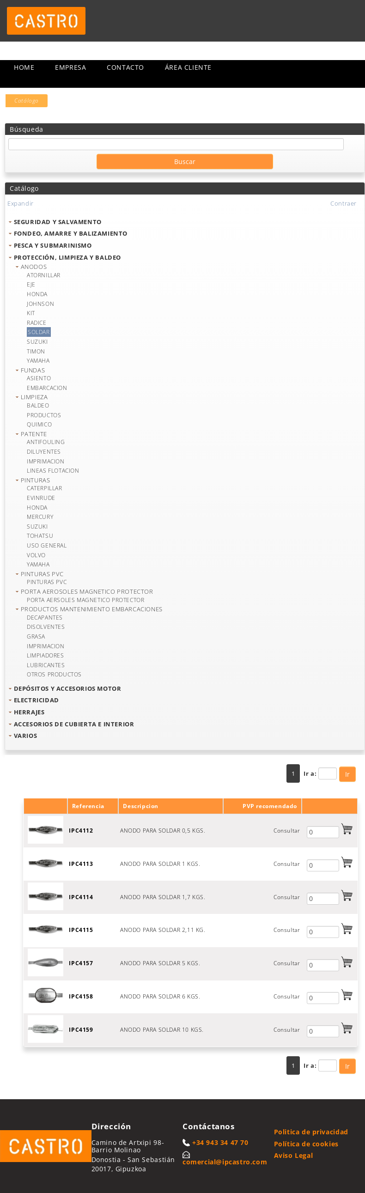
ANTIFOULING (46, 442)
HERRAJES (29, 712)
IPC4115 (81, 930)
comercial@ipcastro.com (224, 1161)
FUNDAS (33, 370)
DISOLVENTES (46, 627)
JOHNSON (40, 304)
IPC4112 (81, 830)
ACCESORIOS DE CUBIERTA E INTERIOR (74, 724)
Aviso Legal (293, 1155)
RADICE (37, 323)
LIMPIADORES (45, 655)
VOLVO (36, 555)
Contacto (125, 67)
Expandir (20, 203)
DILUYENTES (44, 452)
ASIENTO (39, 378)
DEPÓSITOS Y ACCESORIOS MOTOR (68, 688)
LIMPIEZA (34, 397)
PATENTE (34, 434)
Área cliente (188, 67)
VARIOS (25, 735)
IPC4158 (81, 996)
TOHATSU (40, 536)
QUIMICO (39, 424)
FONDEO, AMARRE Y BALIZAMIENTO (71, 233)
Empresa (70, 67)
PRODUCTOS (44, 415)
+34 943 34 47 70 (220, 1142)
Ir (347, 774)
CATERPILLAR (44, 488)
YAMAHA (38, 361)
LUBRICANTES (46, 665)
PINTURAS (35, 480)
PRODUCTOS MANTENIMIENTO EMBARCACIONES (92, 609)
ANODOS (34, 266)
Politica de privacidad (311, 1131)
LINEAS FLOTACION (53, 471)
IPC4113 (81, 864)
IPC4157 (81, 963)
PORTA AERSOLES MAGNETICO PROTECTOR (85, 600)
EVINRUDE (41, 498)
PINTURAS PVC (42, 574)
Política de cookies (306, 1143)
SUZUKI (37, 342)
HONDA (37, 294)
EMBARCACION (47, 388)
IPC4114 (81, 897)
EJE (31, 284)
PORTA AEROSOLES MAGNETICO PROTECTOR (87, 591)
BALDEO (38, 405)
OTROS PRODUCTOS (54, 674)
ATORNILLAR (44, 275)
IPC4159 (81, 1030)
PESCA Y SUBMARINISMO (53, 245)
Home (24, 67)
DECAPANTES (45, 617)
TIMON (36, 351)
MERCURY (40, 517)
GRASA (36, 636)
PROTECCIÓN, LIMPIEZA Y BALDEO (67, 257)
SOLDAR (39, 332)
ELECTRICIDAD (36, 700)
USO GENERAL (47, 545)
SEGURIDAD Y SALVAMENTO (58, 222)
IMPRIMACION (46, 461)
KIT (31, 313)
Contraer (343, 203)
